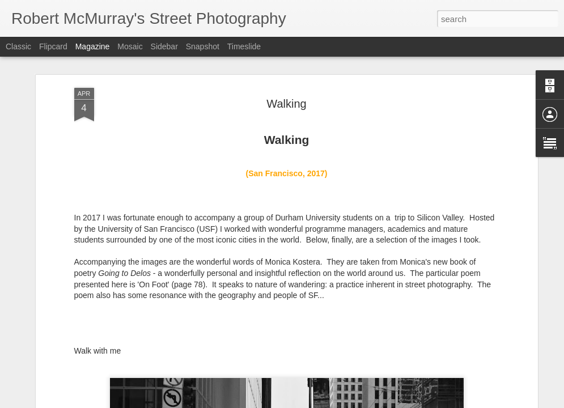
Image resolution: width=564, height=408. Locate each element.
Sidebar (164, 46)
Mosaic (129, 46)
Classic (18, 46)
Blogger (317, 401)
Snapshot (202, 46)
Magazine (92, 46)
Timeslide (244, 46)
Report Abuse (351, 401)
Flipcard (53, 46)
